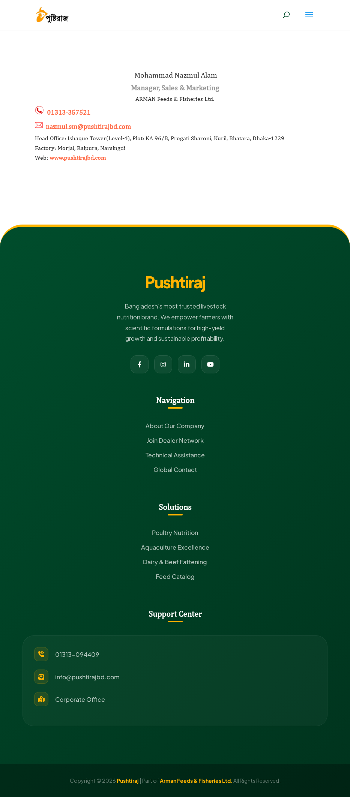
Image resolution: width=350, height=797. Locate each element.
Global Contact (175, 469)
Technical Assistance (175, 455)
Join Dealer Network (175, 440)
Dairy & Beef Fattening (175, 562)
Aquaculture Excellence (175, 547)
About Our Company (175, 426)
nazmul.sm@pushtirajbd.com (88, 126)
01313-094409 (77, 654)
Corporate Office (80, 699)
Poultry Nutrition (175, 532)
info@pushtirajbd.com (87, 677)
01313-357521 (68, 112)
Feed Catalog (175, 576)
